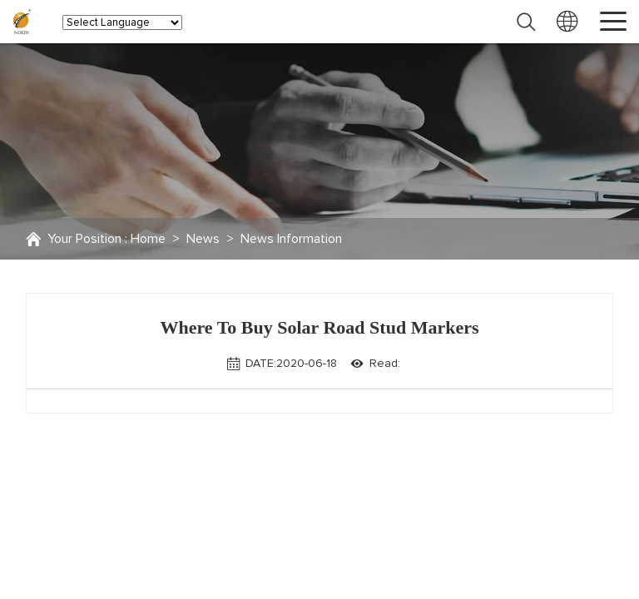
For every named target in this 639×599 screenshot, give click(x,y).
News (203, 238)
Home (148, 238)
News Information (291, 238)
